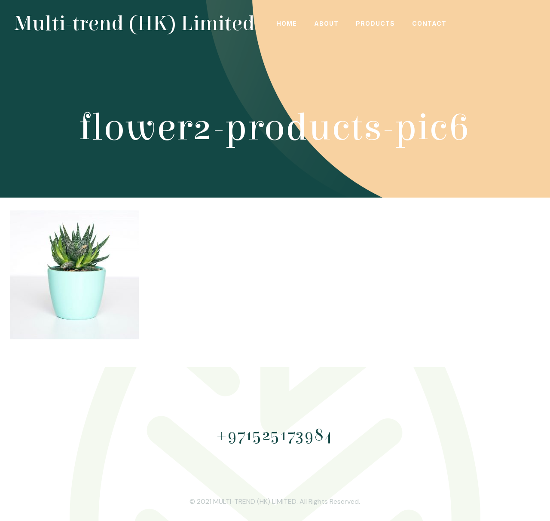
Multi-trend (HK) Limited (134, 23)
